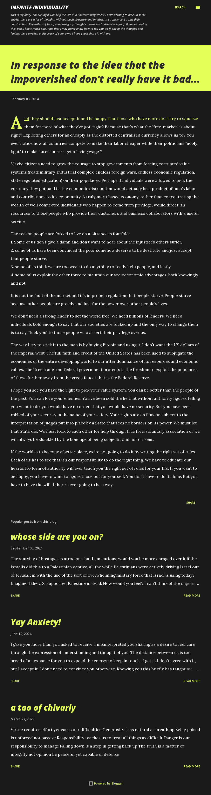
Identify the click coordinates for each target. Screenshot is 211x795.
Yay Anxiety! (36, 622)
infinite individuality (39, 7)
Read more (192, 595)
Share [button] (190, 502)
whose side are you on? (57, 536)
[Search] (180, 7)
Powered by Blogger (105, 783)
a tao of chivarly (43, 707)
